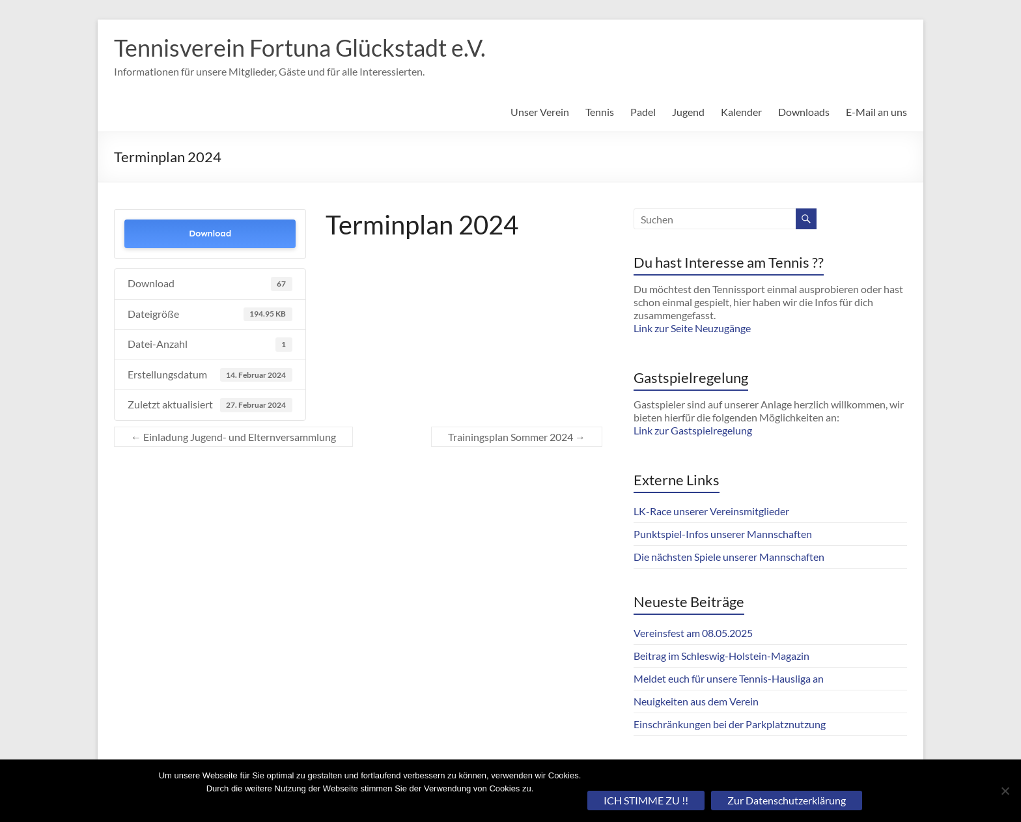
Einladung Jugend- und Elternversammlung (233, 437)
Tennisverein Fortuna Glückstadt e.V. (300, 47)
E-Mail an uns (876, 112)
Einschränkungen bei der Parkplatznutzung (730, 724)
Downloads (804, 112)
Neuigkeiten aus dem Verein (696, 701)
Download (210, 233)
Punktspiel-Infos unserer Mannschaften (723, 534)
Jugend (688, 112)
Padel (643, 112)
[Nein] (1004, 790)
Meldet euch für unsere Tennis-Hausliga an (729, 678)
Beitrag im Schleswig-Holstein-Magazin (721, 655)
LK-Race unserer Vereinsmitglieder (711, 511)
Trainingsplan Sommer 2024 (516, 437)
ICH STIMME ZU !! (646, 800)
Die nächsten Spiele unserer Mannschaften (729, 556)
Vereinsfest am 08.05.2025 (693, 633)
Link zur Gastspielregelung (693, 430)
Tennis (599, 112)
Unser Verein (540, 112)
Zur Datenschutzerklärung (786, 800)
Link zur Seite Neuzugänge (692, 328)
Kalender (741, 112)
